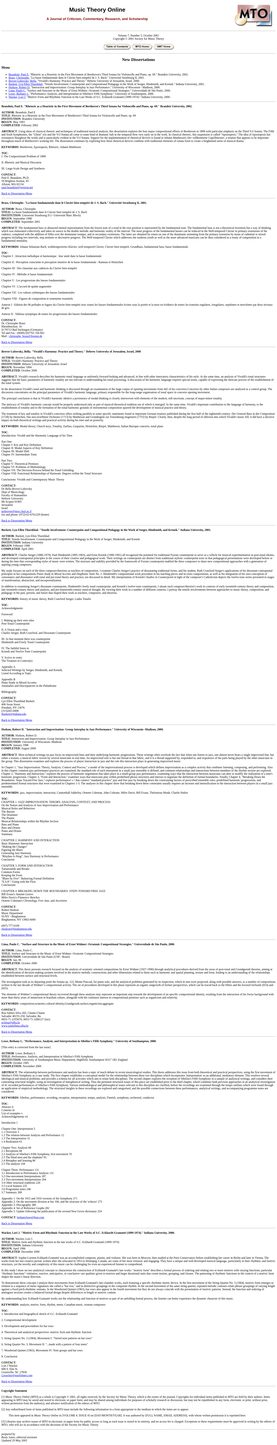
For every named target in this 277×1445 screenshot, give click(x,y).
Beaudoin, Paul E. (19, 74)
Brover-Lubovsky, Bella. (23, 80)
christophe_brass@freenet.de (25, 336)
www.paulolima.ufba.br (14, 1025)
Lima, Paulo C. (17, 90)
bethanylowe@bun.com (30, 1217)
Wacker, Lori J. (17, 96)
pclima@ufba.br (10, 1022)
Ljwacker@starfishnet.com (16, 1375)
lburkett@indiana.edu (13, 714)
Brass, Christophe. (19, 77)
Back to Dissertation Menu (16, 193)
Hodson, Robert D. (19, 87)
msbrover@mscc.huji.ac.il (16, 511)
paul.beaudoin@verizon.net (17, 187)
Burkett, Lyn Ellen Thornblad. (26, 84)
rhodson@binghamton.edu (16, 928)
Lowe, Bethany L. (19, 93)
